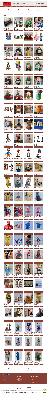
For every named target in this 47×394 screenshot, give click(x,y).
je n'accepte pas (39, 392)
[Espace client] (41, 3)
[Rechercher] (36, 3)
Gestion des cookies (18, 380)
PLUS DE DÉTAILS (8, 30)
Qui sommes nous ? (5, 380)
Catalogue (4, 378)
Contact (42, 0)
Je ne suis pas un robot (19, 388)
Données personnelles (19, 381)
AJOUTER (18, 30)
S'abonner (29, 387)
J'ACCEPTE (44, 392)
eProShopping (15, 390)
